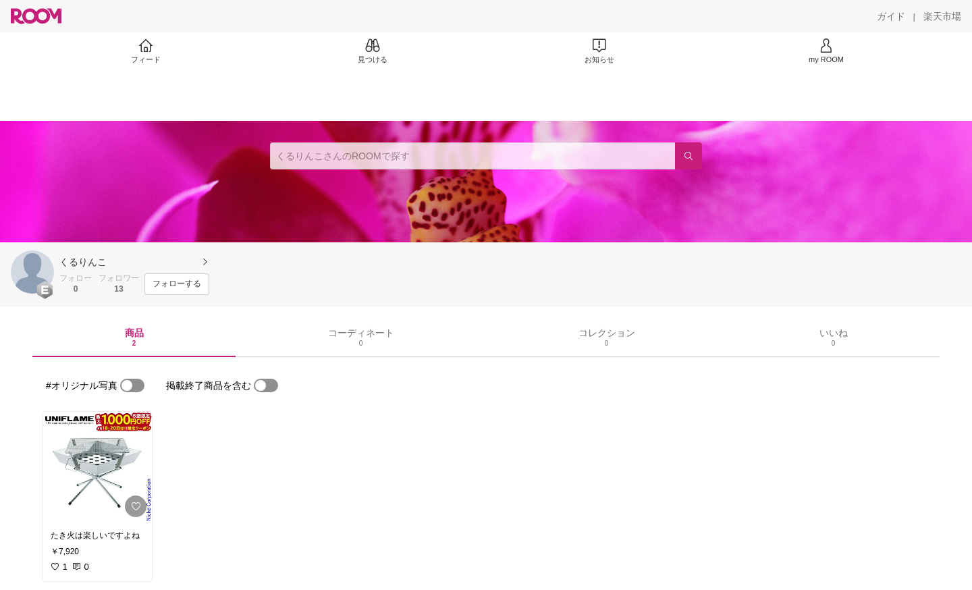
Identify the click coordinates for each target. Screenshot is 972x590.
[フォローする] (176, 284)
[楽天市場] (942, 16)
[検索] (688, 155)
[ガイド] (891, 16)
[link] (97, 467)
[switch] (132, 385)
